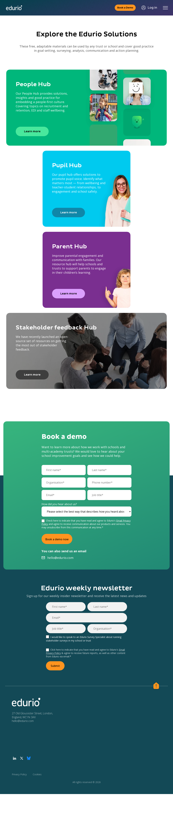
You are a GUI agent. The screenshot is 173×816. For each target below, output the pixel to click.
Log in (149, 8)
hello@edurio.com (60, 557)
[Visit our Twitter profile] (21, 758)
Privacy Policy (19, 774)
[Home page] (14, 7)
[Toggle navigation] (165, 8)
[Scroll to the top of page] (156, 686)
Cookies (37, 774)
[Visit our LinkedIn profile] (14, 758)
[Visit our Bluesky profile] (28, 758)
